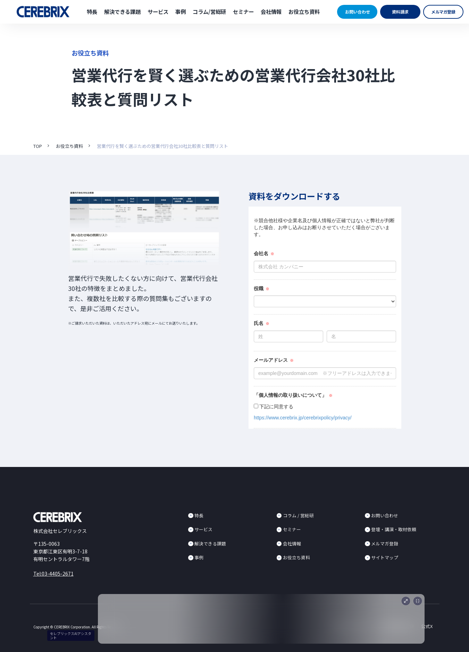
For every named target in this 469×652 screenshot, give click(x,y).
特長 (92, 11)
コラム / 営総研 (298, 515)
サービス (158, 11)
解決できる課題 (122, 11)
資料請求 (400, 12)
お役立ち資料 (304, 11)
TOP (37, 146)
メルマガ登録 (443, 12)
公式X (427, 626)
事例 (180, 11)
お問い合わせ (357, 12)
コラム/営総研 (209, 11)
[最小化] (417, 601)
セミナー (243, 11)
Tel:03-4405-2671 (53, 573)
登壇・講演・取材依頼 (393, 529)
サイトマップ (384, 557)
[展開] (406, 601)
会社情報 (271, 11)
